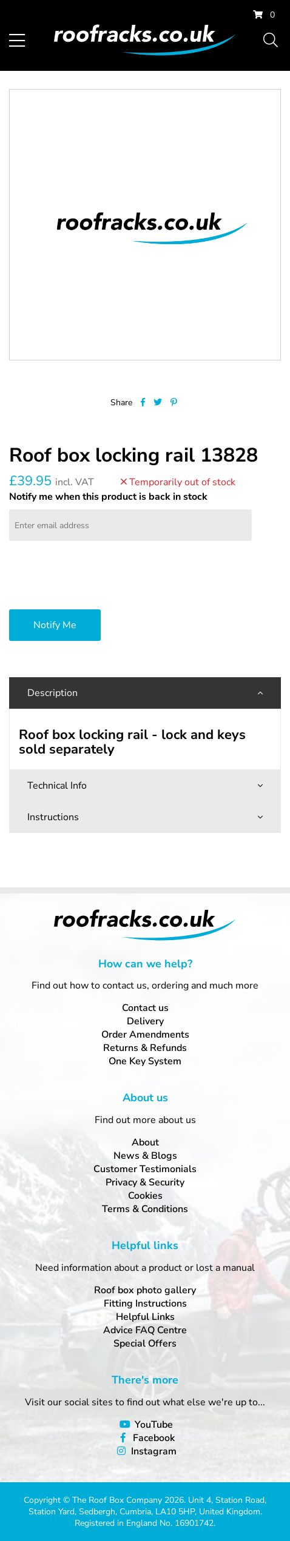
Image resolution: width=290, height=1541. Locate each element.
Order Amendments (145, 1034)
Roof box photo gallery (145, 1290)
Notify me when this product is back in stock (108, 496)
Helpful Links (145, 1317)
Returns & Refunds (145, 1048)
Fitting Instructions (145, 1303)
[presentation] (101, 576)
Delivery (145, 1021)
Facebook (154, 1438)
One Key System (145, 1061)
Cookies (145, 1195)
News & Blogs (145, 1155)
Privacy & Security (145, 1182)
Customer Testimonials (145, 1169)
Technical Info (57, 785)
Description (52, 693)
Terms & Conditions (145, 1209)
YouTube (154, 1424)
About (145, 1142)
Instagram (154, 1451)
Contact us (145, 1008)
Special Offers (145, 1343)
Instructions (53, 817)
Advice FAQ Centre (145, 1330)
